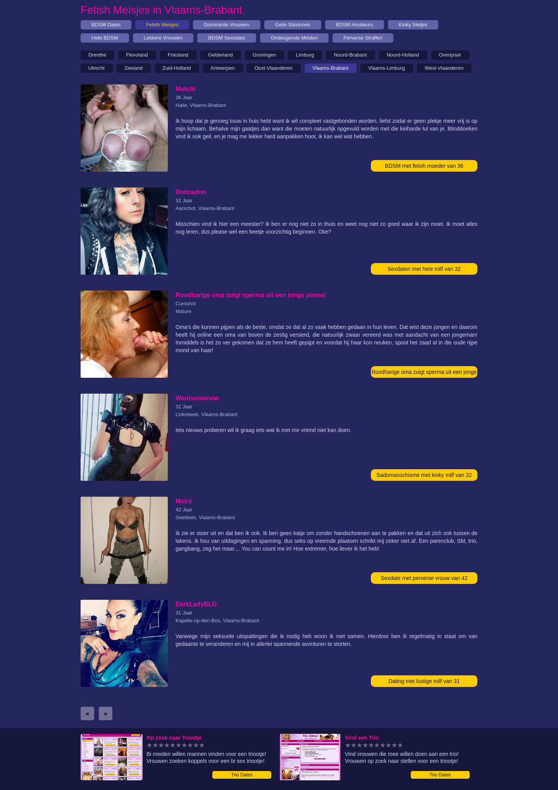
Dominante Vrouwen (226, 25)
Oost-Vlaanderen (274, 68)
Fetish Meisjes (162, 25)
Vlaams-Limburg (386, 68)
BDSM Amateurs (354, 25)
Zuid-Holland (176, 68)
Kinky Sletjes (413, 25)
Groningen (264, 55)
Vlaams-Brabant (330, 68)
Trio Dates (242, 775)
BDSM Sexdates (226, 38)
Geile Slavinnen (292, 25)
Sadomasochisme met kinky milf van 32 (424, 475)
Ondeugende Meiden (294, 38)
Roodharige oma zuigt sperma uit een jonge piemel (424, 373)
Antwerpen (223, 68)
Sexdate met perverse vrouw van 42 (424, 578)
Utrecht (96, 68)
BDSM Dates (106, 25)
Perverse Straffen (362, 38)
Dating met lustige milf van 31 (424, 681)
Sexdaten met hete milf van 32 (424, 269)
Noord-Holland (403, 55)
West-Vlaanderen (444, 68)
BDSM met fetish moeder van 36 (424, 166)
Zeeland (133, 68)
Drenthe (97, 55)
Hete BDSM (104, 38)
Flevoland (137, 55)
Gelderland (220, 55)
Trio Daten (440, 775)
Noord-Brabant (350, 55)
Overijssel (450, 55)
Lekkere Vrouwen (163, 38)
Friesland (178, 55)
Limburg (305, 55)
